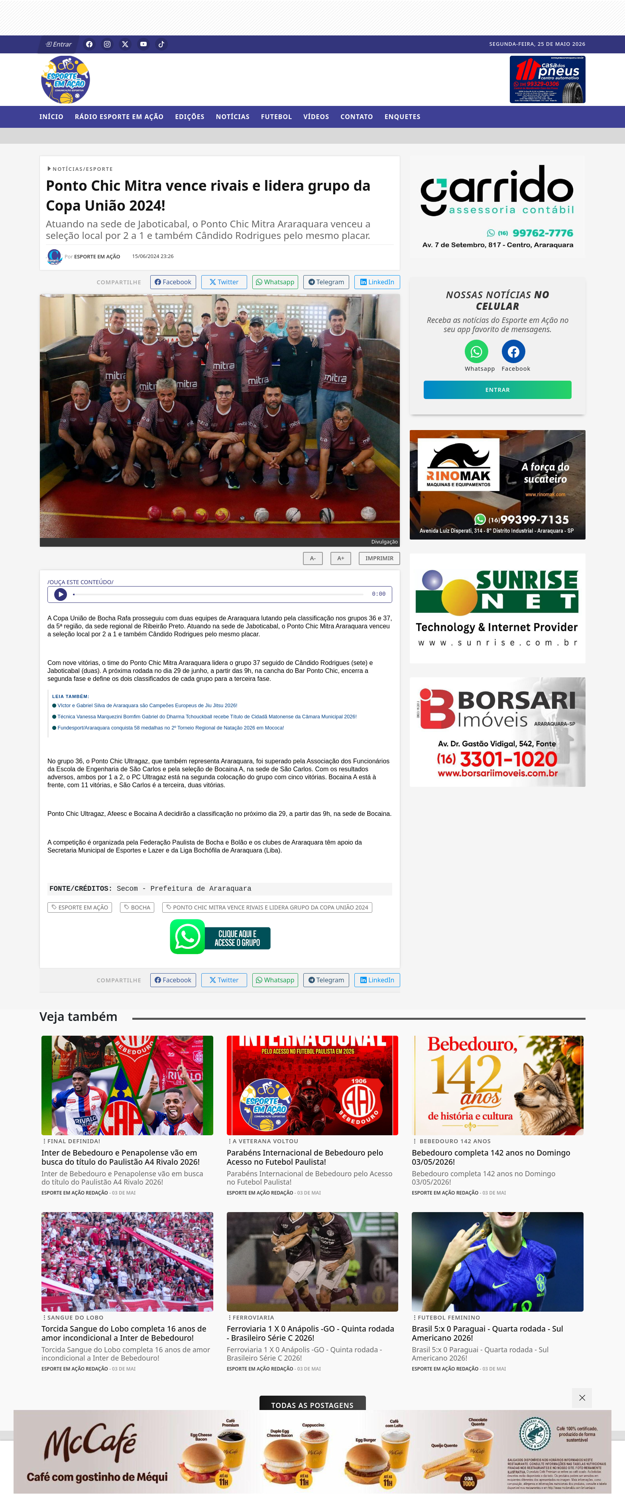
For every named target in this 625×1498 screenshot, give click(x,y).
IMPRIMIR (379, 558)
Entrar (58, 44)
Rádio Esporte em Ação (119, 116)
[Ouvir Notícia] (60, 594)
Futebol (276, 116)
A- (313, 558)
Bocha (137, 907)
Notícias (233, 116)
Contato (356, 116)
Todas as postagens (312, 1405)
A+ (340, 558)
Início (51, 116)
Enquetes (403, 116)
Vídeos (316, 116)
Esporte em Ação (79, 907)
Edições (189, 116)
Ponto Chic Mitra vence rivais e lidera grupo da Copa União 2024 (267, 907)
